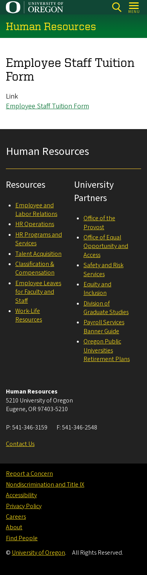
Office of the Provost (99, 222)
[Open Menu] (134, 7)
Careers (16, 516)
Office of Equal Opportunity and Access (105, 246)
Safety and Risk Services (103, 269)
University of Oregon (38, 552)
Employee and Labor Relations (36, 209)
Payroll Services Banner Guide (103, 326)
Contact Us (20, 444)
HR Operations (34, 224)
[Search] (117, 7)
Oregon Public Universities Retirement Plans (106, 350)
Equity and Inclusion (97, 288)
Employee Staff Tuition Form (47, 106)
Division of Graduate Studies (106, 307)
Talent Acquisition (38, 254)
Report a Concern (29, 473)
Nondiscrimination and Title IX (45, 484)
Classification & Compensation (34, 268)
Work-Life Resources (28, 315)
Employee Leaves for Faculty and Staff (38, 292)
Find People (22, 538)
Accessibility (21, 495)
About (14, 527)
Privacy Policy (24, 506)
